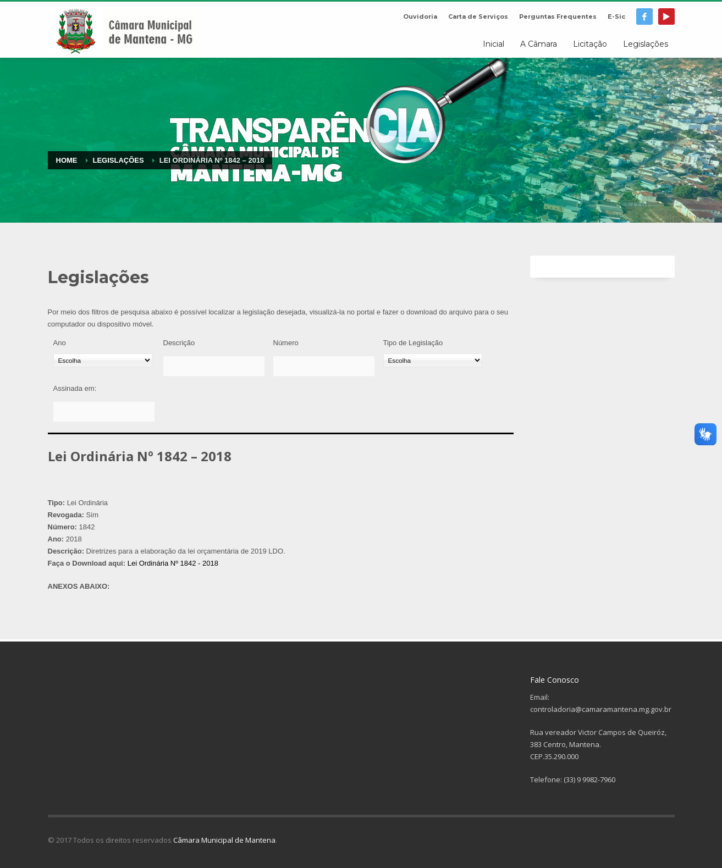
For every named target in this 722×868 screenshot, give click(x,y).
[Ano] (102, 360)
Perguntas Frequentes (558, 16)
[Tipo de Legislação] (432, 360)
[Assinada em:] (104, 412)
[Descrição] (213, 366)
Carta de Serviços (478, 16)
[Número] (323, 366)
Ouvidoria (420, 16)
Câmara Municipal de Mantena (224, 840)
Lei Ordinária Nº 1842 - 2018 (173, 563)
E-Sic (616, 16)
